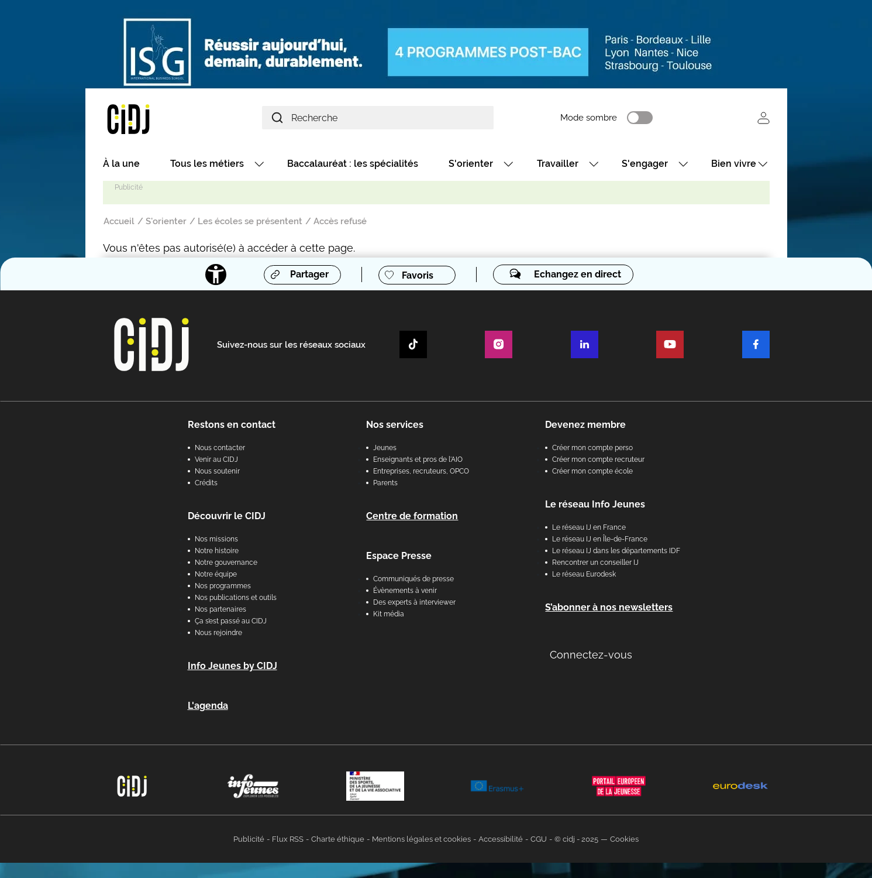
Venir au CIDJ (216, 461)
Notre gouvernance (226, 564)
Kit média (388, 615)
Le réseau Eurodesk (584, 575)
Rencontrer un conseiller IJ (595, 564)
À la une (121, 165)
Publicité (248, 840)
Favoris (417, 276)
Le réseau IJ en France (589, 528)
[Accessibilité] (214, 276)
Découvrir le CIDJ (227, 517)
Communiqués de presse (413, 580)
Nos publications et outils (236, 599)
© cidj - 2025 (576, 840)
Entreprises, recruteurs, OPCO (421, 472)
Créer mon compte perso (592, 449)
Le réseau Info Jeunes (595, 505)
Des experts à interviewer (414, 603)
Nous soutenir (217, 472)
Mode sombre (605, 119)
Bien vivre (733, 165)
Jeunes (385, 449)
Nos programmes (223, 587)
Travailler (557, 165)
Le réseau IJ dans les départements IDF (616, 552)
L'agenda (208, 706)
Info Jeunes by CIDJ (232, 667)
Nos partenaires (220, 610)
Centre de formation (412, 517)
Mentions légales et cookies (421, 840)
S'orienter (471, 165)
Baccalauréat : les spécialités (352, 165)
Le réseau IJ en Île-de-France (599, 540)
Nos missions (216, 540)
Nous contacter (220, 449)
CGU (538, 840)
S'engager (645, 165)
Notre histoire (217, 552)
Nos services (394, 425)
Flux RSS (288, 840)
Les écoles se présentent (250, 223)
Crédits (206, 484)
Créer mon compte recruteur (598, 461)
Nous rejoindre (218, 634)
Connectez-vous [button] (591, 656)
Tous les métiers (207, 165)
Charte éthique (337, 840)
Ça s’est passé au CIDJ (231, 622)
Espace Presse (399, 557)
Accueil (119, 223)
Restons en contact (231, 425)
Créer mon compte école (592, 472)
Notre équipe (216, 575)
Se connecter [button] (763, 118)
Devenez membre (585, 425)
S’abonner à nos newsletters (609, 608)
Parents (385, 484)
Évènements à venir (405, 592)
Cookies (624, 840)
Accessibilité (500, 840)
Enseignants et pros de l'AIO (418, 461)
